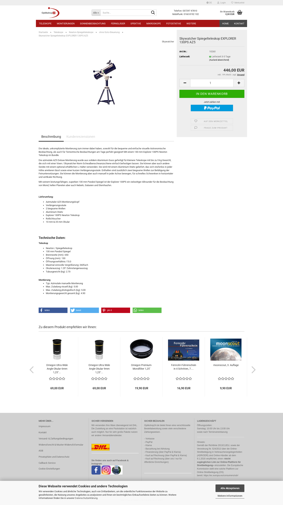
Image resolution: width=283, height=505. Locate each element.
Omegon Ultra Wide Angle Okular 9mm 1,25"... (99, 369)
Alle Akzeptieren (230, 488)
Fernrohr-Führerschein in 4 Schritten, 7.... (183, 367)
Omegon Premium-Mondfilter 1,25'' (141, 367)
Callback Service (47, 463)
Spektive (135, 23)
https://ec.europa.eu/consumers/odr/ (221, 475)
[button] (209, 2)
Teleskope (45, 23)
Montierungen (66, 23)
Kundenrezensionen (80, 136)
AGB (41, 450)
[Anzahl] (212, 83)
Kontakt (239, 23)
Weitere (191, 23)
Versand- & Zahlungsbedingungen (56, 438)
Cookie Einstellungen (49, 468)
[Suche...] (96, 12)
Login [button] (221, 2)
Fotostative (173, 23)
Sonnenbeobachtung (93, 23)
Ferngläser (118, 23)
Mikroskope (153, 23)
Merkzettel (237, 2)
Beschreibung (51, 136)
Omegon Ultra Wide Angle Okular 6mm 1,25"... (57, 369)
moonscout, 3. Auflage (226, 365)
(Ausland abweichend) (219, 60)
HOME (225, 23)
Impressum (44, 426)
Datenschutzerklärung (86, 498)
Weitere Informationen (229, 495)
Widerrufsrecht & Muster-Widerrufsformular (61, 444)
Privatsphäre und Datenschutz (54, 456)
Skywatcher (168, 41)
